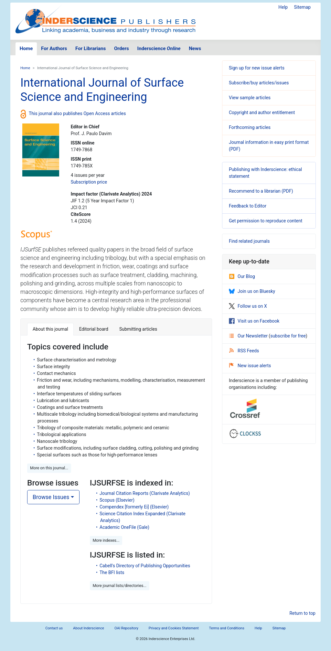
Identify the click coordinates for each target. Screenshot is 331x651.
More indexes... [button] (106, 540)
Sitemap (302, 7)
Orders (121, 48)
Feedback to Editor (247, 205)
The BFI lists (112, 572)
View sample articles (250, 97)
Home (26, 48)
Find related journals (249, 241)
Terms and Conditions (226, 628)
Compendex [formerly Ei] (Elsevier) (134, 506)
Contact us (54, 628)
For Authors (54, 48)
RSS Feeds (244, 350)
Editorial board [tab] (93, 329)
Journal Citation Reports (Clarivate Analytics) (145, 493)
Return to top (302, 613)
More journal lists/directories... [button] (119, 585)
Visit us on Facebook (254, 321)
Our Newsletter (249, 335)
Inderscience (159, 48)
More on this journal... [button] (49, 468)
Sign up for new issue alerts (256, 67)
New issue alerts (250, 365)
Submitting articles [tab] (138, 329)
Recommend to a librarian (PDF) (261, 191)
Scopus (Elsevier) (117, 500)
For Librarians (90, 48)
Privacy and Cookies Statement (174, 628)
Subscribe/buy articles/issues (259, 82)
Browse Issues (51, 497)
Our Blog (242, 276)
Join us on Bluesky (252, 291)
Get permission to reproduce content (265, 220)
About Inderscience (88, 628)
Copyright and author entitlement (262, 112)
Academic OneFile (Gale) (124, 527)
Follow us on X (248, 306)
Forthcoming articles (250, 127)
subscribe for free (288, 335)
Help (283, 7)
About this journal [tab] (50, 329)
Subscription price (89, 182)
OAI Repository (126, 628)
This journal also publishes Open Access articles (77, 113)
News (195, 48)
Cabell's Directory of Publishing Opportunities (145, 565)
